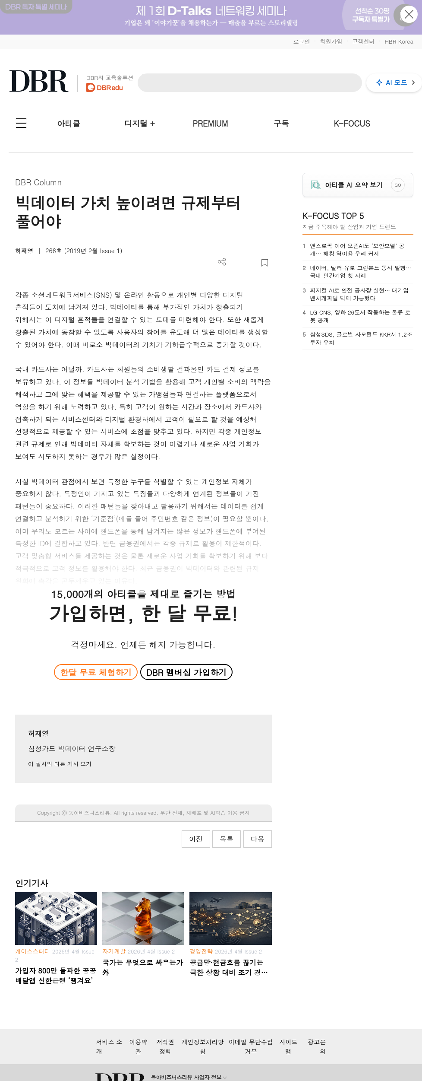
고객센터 (363, 41)
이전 (196, 839)
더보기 (222, 262)
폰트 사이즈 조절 (250, 263)
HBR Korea (398, 41)
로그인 (301, 41)
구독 (281, 123)
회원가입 (331, 41)
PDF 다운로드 (236, 263)
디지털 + (139, 123)
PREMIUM (210, 123)
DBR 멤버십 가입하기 (186, 672)
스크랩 (265, 263)
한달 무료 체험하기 (96, 672)
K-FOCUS (352, 123)
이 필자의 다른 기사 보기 (59, 764)
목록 (226, 839)
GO (397, 185)
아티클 (68, 123)
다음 (258, 839)
